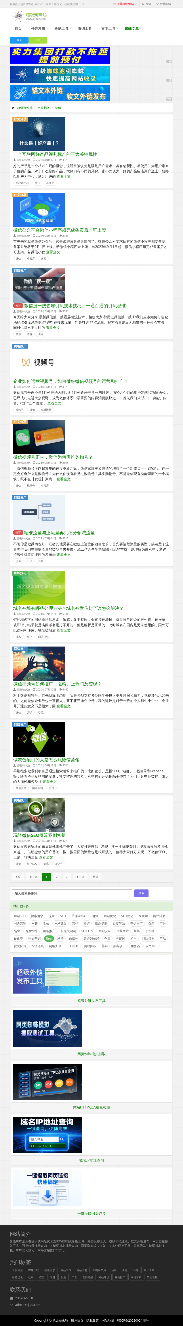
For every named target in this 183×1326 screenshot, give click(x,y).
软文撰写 (20, 946)
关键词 (120, 938)
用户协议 (77, 1320)
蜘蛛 (137, 931)
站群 (60, 938)
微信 (58, 108)
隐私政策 (92, 1320)
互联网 (143, 916)
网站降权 (90, 946)
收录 (46, 923)
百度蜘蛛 (31, 931)
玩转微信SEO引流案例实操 (39, 835)
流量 (18, 561)
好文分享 (20, 119)
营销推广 (136, 923)
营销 (41, 561)
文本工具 (108, 28)
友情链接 (37, 946)
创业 (107, 938)
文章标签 (44, 108)
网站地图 (108, 1320)
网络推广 (20, 270)
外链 (87, 923)
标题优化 (17, 1277)
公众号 (59, 864)
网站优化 (43, 637)
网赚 (34, 923)
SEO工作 (87, 931)
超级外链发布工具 (91, 1000)
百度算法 (119, 923)
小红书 (50, 183)
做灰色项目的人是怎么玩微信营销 (46, 760)
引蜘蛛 (150, 931)
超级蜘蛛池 (24, 108)
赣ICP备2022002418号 (133, 1320)
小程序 (31, 258)
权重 (133, 938)
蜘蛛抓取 (101, 923)
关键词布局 (91, 938)
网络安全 (55, 946)
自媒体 (73, 938)
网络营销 (37, 788)
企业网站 (122, 931)
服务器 (135, 946)
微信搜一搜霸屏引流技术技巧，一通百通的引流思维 (75, 306)
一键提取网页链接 (91, 1213)
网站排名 (159, 916)
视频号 (20, 410)
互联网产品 (22, 183)
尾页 (95, 877)
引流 (41, 334)
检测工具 (61, 28)
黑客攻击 (119, 946)
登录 (19, 40)
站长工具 (149, 1270)
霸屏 (29, 334)
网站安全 (105, 931)
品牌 (17, 931)
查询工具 (85, 28)
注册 (37, 40)
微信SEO (32, 864)
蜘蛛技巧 (20, 573)
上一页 (33, 877)
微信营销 (21, 788)
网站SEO (20, 916)
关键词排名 (79, 916)
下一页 (80, 877)
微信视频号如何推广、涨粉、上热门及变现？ (57, 684)
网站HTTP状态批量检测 (91, 1107)
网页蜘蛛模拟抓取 (91, 1053)
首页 (18, 28)
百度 (151, 923)
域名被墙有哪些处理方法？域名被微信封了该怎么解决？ (68, 608)
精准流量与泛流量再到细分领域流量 (59, 533)
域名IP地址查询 (91, 1160)
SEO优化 (127, 916)
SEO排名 (73, 946)
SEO (63, 916)
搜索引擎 (37, 916)
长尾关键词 (68, 931)
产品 (163, 938)
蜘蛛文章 (132, 28)
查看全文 (64, 176)
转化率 (18, 938)
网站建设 (60, 923)
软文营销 (34, 938)
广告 (163, 923)
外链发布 (38, 28)
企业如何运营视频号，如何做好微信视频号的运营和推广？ (70, 381)
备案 (43, 258)
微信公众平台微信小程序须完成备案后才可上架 (59, 230)
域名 (18, 637)
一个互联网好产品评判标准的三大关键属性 (55, 154)
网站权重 (148, 938)
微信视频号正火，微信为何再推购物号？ (53, 457)
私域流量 (46, 410)
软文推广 (151, 946)
